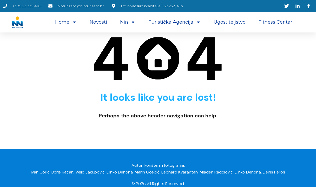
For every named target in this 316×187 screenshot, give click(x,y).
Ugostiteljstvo (230, 22)
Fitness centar (275, 22)
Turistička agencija (174, 22)
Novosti (98, 22)
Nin (127, 22)
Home (66, 22)
